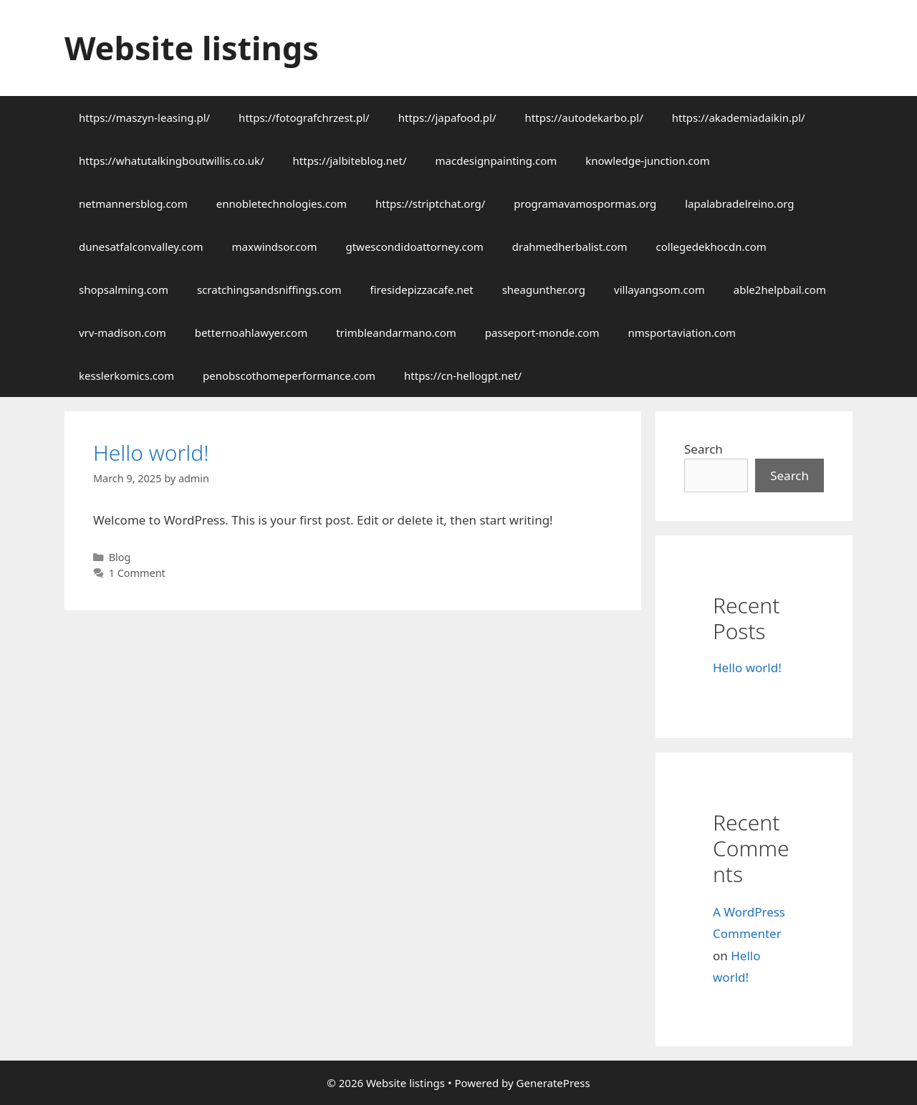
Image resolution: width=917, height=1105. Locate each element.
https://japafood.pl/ (447, 117)
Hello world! (151, 452)
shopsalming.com (123, 289)
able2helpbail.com (780, 289)
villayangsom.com (659, 289)
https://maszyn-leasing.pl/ (144, 117)
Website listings (191, 48)
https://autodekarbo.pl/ (584, 117)
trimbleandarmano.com (396, 332)
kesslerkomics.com (126, 375)
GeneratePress (553, 1083)
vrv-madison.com (122, 332)
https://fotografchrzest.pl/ (304, 117)
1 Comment (137, 573)
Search (703, 449)
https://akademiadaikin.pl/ (738, 117)
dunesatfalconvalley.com (141, 246)
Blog (120, 557)
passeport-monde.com (542, 332)
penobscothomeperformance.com (289, 375)
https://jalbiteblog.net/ (350, 160)
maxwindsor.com (274, 246)
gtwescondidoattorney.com (414, 246)
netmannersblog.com (133, 203)
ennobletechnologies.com (281, 203)
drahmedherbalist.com (570, 246)
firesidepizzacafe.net (422, 289)
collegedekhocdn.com (711, 246)
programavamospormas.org (585, 203)
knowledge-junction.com (647, 160)
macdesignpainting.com (496, 160)
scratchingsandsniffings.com (269, 289)
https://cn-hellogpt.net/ (463, 375)
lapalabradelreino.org (739, 203)
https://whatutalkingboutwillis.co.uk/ (171, 160)
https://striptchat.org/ (430, 203)
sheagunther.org (543, 289)
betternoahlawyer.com (251, 332)
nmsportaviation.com (682, 332)
